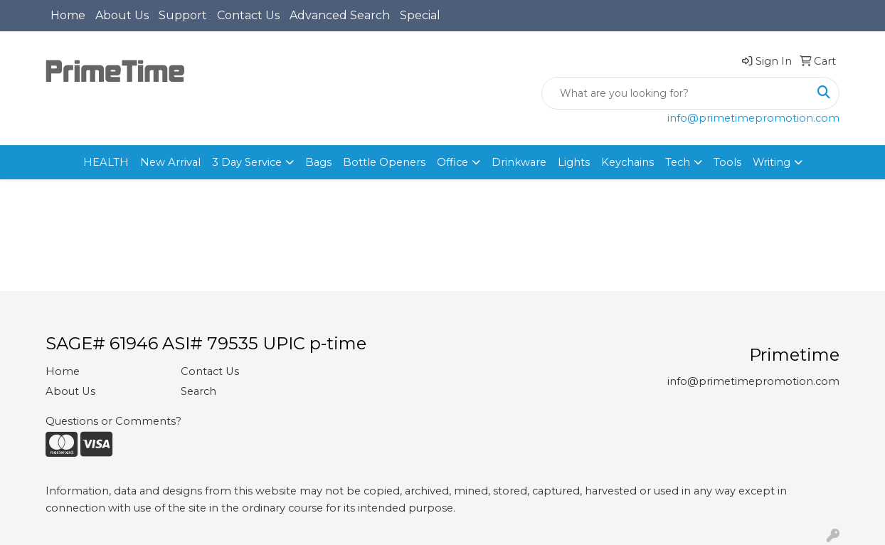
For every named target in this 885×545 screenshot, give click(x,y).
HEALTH (106, 162)
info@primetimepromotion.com (753, 118)
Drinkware (519, 162)
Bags (318, 162)
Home (68, 15)
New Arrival (170, 162)
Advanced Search (340, 15)
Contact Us (248, 15)
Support (183, 15)
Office (452, 162)
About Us (122, 15)
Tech (677, 162)
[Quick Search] (675, 93)
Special (420, 15)
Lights (574, 162)
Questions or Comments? (113, 421)
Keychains (627, 162)
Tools (727, 162)
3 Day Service (247, 162)
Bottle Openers (384, 162)
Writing (771, 162)
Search (198, 391)
